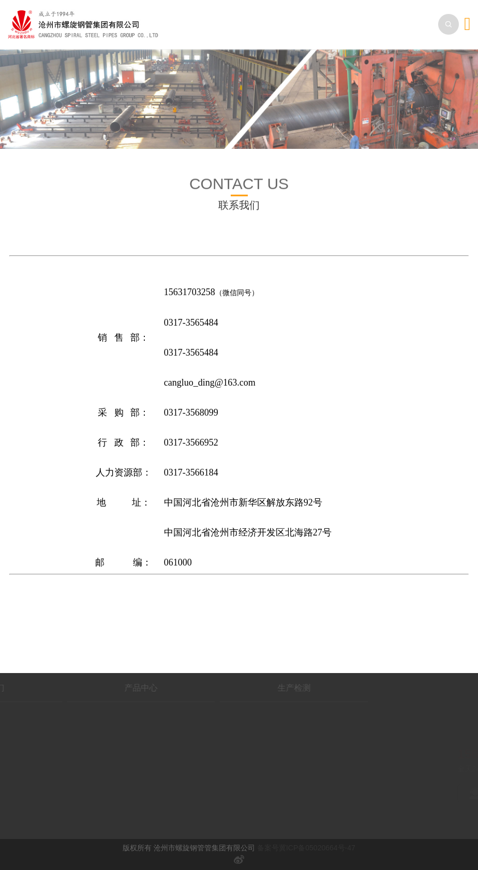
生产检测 (253, 687)
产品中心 (99, 687)
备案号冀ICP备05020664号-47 (306, 848)
